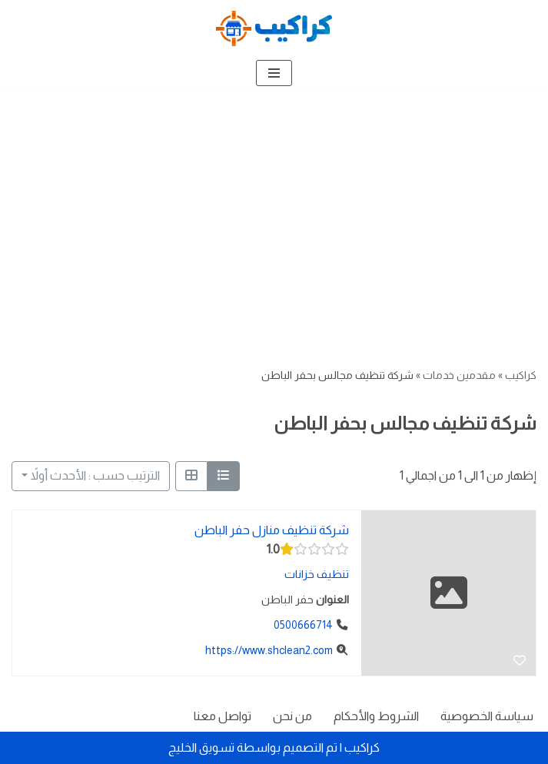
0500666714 (303, 624)
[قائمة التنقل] (274, 73)
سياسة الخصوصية (486, 715)
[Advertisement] (274, 204)
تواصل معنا (222, 715)
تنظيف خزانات (316, 574)
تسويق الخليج (201, 747)
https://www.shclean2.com (269, 649)
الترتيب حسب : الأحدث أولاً (95, 475)
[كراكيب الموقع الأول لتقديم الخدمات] (274, 28)
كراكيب (520, 375)
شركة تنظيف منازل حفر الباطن (271, 529)
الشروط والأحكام (376, 715)
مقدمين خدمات (459, 375)
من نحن (292, 715)
